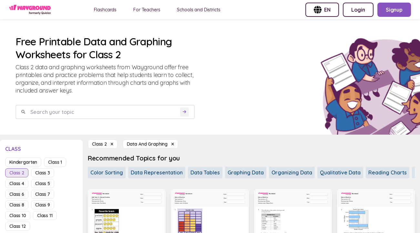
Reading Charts (387, 172)
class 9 (42, 205)
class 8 (16, 205)
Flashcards (105, 10)
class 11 (45, 215)
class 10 (17, 215)
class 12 (17, 226)
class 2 (16, 173)
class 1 (55, 162)
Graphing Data (246, 172)
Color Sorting (106, 172)
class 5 (42, 183)
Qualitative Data (340, 172)
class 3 (42, 173)
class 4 (16, 183)
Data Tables (205, 172)
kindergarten (23, 162)
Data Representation (157, 172)
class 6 (16, 194)
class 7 (42, 194)
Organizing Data (291, 172)
